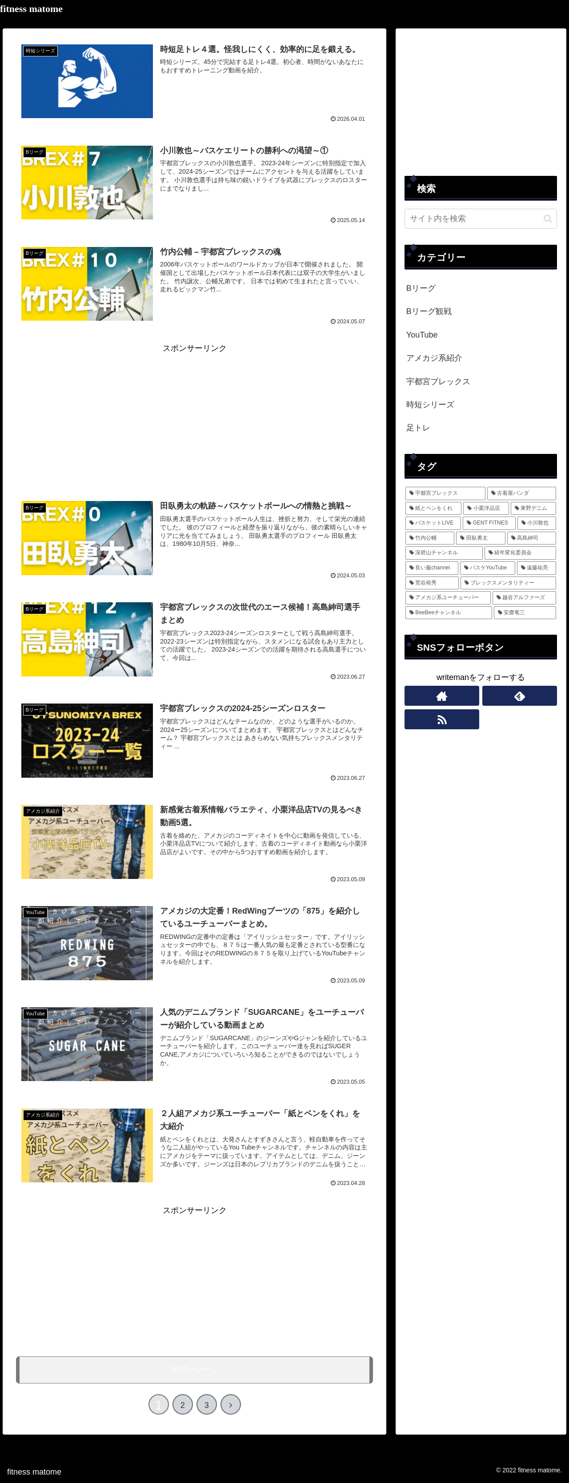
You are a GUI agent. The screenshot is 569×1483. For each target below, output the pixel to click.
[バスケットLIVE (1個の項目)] (433, 523)
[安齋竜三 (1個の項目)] (525, 613)
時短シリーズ (430, 404)
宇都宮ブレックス (438, 381)
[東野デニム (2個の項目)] (534, 508)
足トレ (418, 427)
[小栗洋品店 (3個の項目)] (486, 508)
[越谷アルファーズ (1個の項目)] (525, 597)
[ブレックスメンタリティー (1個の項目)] (509, 583)
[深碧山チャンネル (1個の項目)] (444, 553)
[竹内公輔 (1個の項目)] (430, 538)
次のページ (194, 1369)
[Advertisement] (194, 418)
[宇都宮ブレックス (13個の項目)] (445, 493)
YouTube (422, 334)
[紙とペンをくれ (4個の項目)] (433, 508)
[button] (548, 219)
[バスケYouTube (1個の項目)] (487, 568)
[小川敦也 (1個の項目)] (537, 523)
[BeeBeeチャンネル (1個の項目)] (448, 613)
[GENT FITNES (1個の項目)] (489, 523)
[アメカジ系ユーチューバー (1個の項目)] (448, 597)
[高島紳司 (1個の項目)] (532, 538)
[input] (481, 219)
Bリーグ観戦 (429, 311)
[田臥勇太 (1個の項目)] (480, 538)
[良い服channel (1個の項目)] (431, 568)
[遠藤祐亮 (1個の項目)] (537, 568)
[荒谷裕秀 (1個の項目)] (432, 583)
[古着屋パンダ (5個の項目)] (522, 493)
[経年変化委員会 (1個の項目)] (521, 553)
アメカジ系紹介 (434, 358)
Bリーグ (421, 288)
